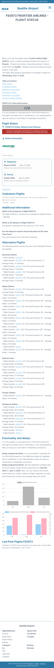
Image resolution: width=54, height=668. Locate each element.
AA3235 (19, 260)
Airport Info (32, 631)
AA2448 (19, 258)
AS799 (18, 349)
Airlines (5, 642)
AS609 (18, 324)
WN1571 (19, 407)
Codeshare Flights (9, 87)
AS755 (18, 347)
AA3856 (19, 266)
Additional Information (11, 90)
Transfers (5, 657)
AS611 (18, 329)
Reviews (30, 648)
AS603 (18, 312)
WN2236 (19, 413)
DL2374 (19, 361)
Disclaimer (30, 663)
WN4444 (19, 430)
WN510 (18, 433)
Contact (36, 663)
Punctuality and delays (11, 95)
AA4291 (19, 272)
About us (42, 663)
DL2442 (19, 373)
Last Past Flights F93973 (12, 98)
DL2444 (19, 378)
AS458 (18, 301)
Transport (6, 645)
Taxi (3, 651)
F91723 (18, 395)
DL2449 (19, 384)
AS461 (18, 306)
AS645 (18, 341)
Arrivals (5, 634)
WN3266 (19, 419)
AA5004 (19, 278)
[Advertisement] (27, 40)
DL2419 (19, 367)
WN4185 (19, 424)
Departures (6, 637)
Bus (3, 648)
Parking (30, 645)
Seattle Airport (28, 8)
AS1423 (19, 289)
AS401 (18, 295)
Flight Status (7, 84)
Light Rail (5, 654)
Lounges (30, 637)
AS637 (18, 335)
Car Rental (31, 634)
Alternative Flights (9, 92)
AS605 (18, 318)
